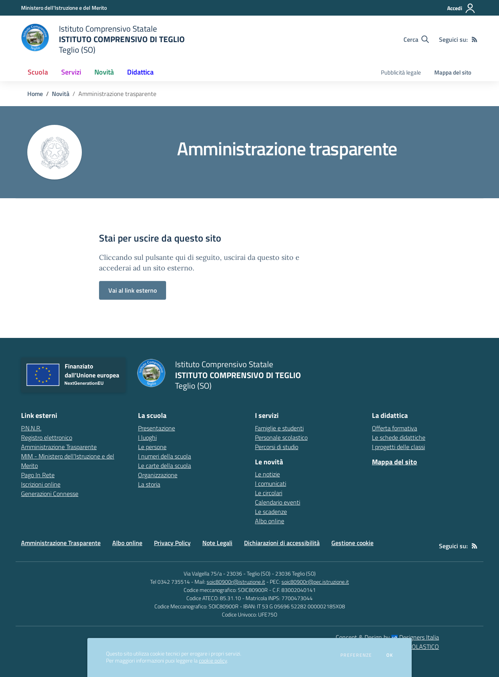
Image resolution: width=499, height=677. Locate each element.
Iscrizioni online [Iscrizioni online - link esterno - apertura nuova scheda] (40, 484)
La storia (149, 484)
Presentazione (156, 428)
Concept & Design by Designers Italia (387, 637)
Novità (60, 93)
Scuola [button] (38, 72)
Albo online (269, 521)
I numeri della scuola (164, 456)
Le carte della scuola (164, 465)
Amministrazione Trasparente (61, 542)
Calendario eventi (277, 502)
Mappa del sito (452, 72)
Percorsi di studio (276, 446)
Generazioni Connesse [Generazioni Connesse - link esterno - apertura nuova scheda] (49, 493)
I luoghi (147, 437)
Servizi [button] (71, 72)
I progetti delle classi (398, 446)
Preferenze (356, 655)
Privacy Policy (172, 542)
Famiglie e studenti (279, 428)
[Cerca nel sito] (416, 39)
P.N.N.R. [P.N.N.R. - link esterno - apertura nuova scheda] (31, 428)
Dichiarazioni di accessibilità (282, 542)
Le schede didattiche (398, 437)
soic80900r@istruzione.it (236, 581)
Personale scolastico (281, 437)
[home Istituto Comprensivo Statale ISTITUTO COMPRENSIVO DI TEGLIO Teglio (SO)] (103, 39)
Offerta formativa (394, 428)
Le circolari (268, 493)
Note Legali (217, 542)
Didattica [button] (140, 72)
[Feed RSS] (474, 39)
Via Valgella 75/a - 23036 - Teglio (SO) (227, 573)
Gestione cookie (352, 542)
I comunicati (270, 483)
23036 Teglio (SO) (295, 573)
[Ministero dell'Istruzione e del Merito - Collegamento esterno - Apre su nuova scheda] (64, 8)
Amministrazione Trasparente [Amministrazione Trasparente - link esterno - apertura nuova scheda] (59, 446)
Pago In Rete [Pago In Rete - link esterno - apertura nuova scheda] (38, 475)
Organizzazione (157, 475)
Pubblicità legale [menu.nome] (401, 72)
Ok (389, 655)
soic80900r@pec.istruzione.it (315, 581)
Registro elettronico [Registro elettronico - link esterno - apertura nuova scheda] (46, 437)
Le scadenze (271, 511)
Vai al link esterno (132, 290)
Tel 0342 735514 (170, 581)
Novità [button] (104, 72)
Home (35, 93)
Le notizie (267, 474)
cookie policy (213, 660)
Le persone (152, 446)
